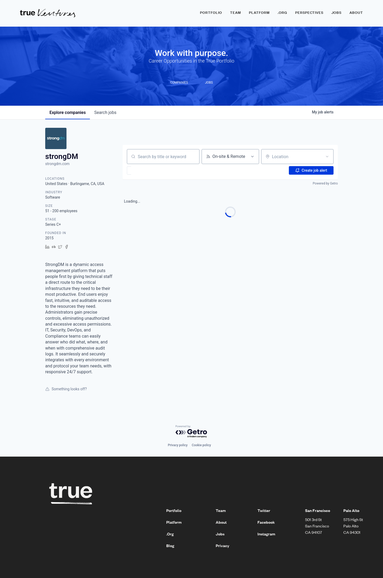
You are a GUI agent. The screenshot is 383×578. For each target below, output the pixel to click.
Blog (170, 545)
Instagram (266, 533)
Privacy (222, 545)
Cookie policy (201, 445)
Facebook (266, 522)
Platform (259, 12)
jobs (105, 112)
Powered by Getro (325, 183)
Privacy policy (178, 445)
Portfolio (211, 12)
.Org (170, 533)
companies (67, 112)
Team (235, 12)
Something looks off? (66, 389)
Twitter (263, 510)
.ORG (282, 12)
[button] (144, 170)
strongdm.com (57, 164)
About (356, 12)
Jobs (336, 12)
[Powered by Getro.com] (191, 431)
